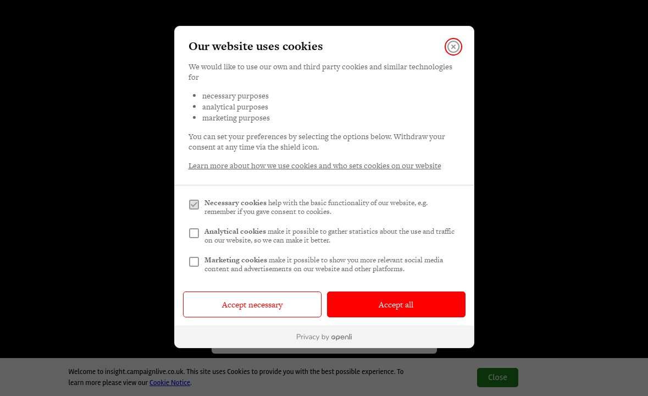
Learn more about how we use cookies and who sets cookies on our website (315, 166)
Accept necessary (252, 304)
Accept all (396, 304)
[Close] (453, 46)
